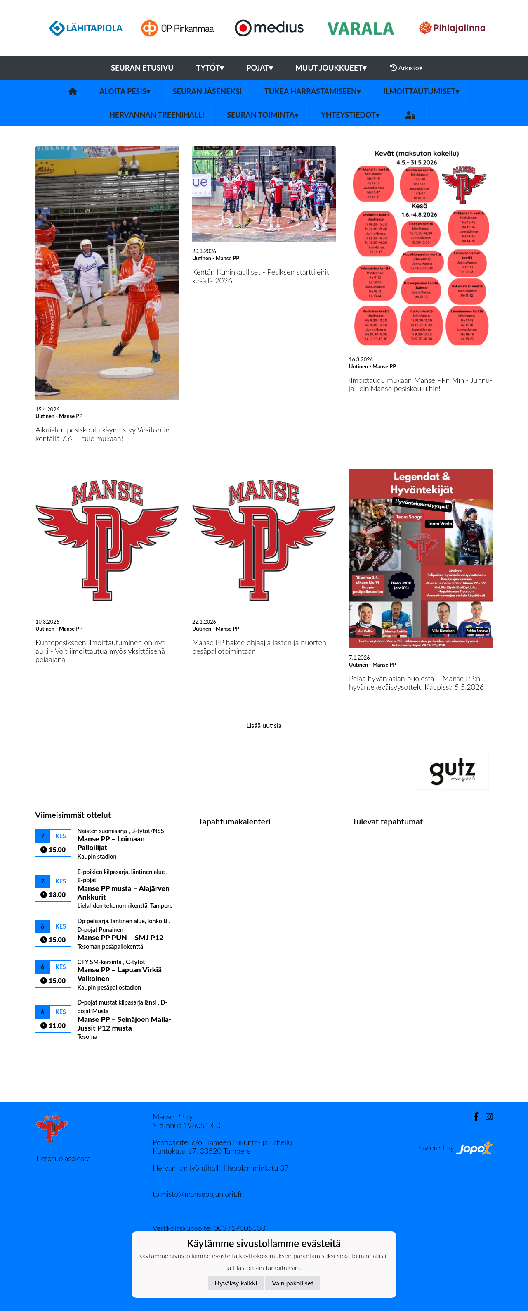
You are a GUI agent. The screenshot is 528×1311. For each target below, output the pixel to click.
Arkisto (406, 68)
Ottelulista (55, 1055)
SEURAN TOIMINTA (262, 114)
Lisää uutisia (263, 725)
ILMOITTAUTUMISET (421, 91)
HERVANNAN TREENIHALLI (156, 114)
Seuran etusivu (142, 67)
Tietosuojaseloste (62, 1158)
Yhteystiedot (350, 114)
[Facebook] (473, 1116)
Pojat (259, 67)
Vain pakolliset (293, 1283)
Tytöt (210, 67)
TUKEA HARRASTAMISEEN (312, 91)
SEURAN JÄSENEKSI (207, 91)
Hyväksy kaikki (235, 1283)
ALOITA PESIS (124, 91)
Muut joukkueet (330, 67)
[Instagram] (486, 1116)
